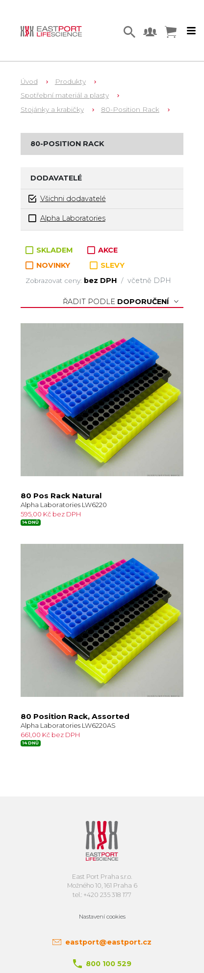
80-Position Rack (130, 109)
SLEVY (107, 265)
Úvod (29, 81)
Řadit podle (120, 301)
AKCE (102, 250)
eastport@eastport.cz (108, 942)
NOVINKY (48, 265)
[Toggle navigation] (191, 31)
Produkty (70, 81)
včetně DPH (149, 280)
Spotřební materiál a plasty (65, 95)
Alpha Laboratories (66, 218)
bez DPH (101, 280)
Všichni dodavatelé (67, 199)
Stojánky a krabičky (52, 109)
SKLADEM (50, 250)
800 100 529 (108, 963)
